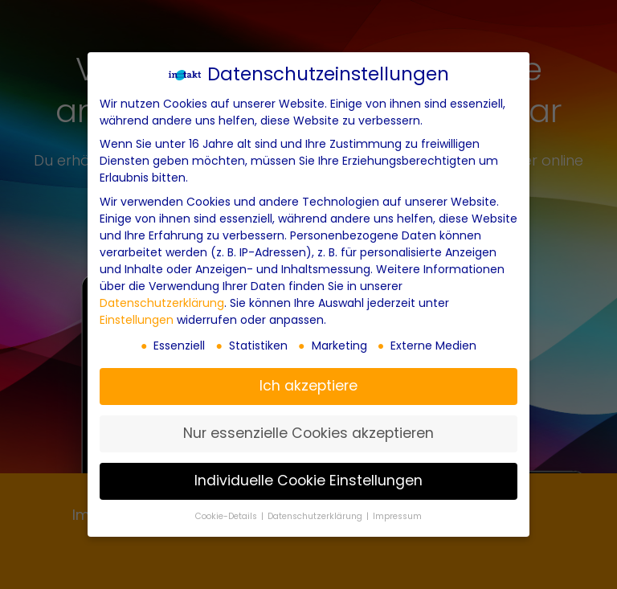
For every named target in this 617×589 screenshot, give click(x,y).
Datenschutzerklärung (162, 303)
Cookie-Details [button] (227, 516)
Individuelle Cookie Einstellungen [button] (308, 480)
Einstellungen (137, 320)
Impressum (397, 516)
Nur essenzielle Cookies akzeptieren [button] (308, 433)
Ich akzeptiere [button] (308, 385)
